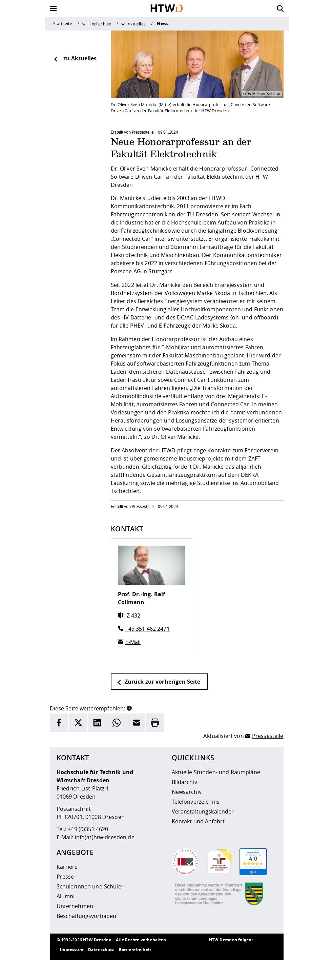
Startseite (62, 23)
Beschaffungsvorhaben (87, 916)
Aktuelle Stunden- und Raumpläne (216, 772)
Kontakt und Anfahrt (198, 821)
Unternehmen (75, 906)
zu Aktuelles (75, 58)
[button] (129, 707)
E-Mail (133, 642)
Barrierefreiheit (135, 950)
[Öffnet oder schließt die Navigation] (53, 8)
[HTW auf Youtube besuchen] (270, 950)
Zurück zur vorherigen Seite (159, 681)
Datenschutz (101, 950)
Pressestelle (268, 736)
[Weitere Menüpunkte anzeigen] (83, 23)
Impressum (71, 950)
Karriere (67, 866)
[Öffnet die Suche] (280, 8)
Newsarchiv (187, 792)
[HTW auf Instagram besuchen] (229, 950)
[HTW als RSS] (216, 950)
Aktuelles (137, 23)
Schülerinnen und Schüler (90, 886)
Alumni (66, 896)
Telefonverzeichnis (196, 801)
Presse (65, 876)
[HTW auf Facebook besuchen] (256, 950)
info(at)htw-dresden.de (104, 837)
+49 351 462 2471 (147, 628)
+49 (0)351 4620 (88, 829)
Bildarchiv (184, 782)
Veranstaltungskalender (203, 811)
